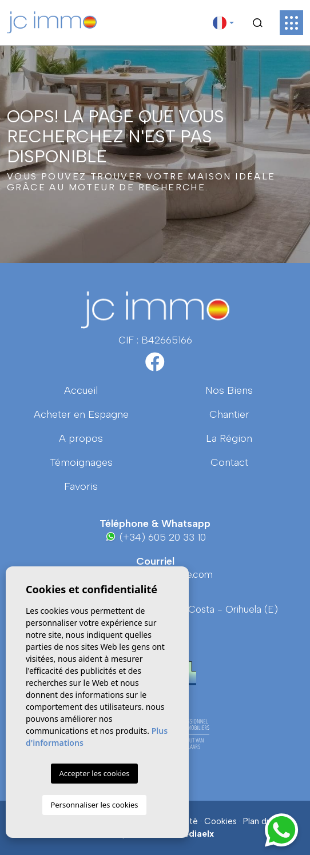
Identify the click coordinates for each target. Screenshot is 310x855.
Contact (229, 462)
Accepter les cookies (94, 773)
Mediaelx (195, 834)
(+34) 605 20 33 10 (155, 537)
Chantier (229, 414)
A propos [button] (81, 438)
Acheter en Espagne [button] (81, 414)
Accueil (81, 390)
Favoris (81, 486)
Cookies (220, 821)
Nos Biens (229, 390)
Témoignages (81, 462)
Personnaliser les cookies (94, 805)
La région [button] (229, 438)
